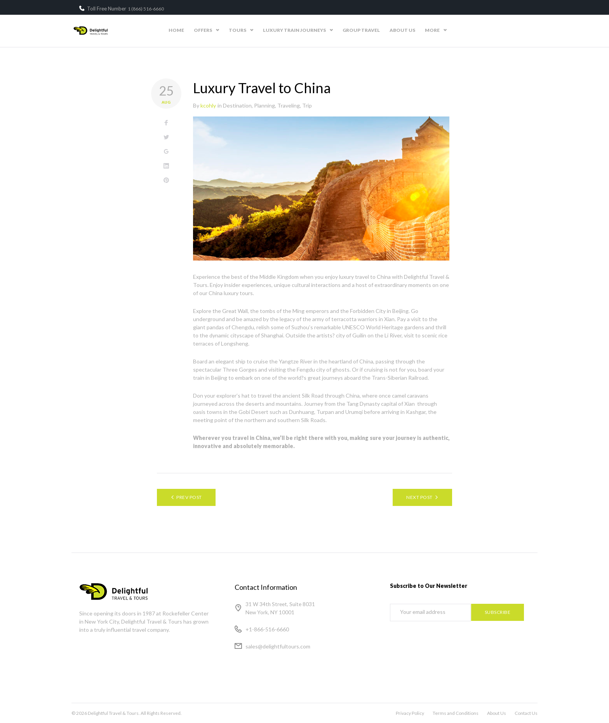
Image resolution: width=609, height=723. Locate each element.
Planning (264, 105)
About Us (474, 30)
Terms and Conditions (455, 713)
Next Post (419, 497)
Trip (307, 105)
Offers (275, 30)
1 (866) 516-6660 (146, 9)
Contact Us (513, 30)
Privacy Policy (410, 713)
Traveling (288, 105)
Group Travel (433, 30)
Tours (309, 30)
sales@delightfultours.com (277, 646)
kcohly (208, 105)
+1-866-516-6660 (267, 629)
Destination (237, 105)
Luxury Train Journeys (366, 30)
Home (248, 30)
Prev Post (189, 497)
